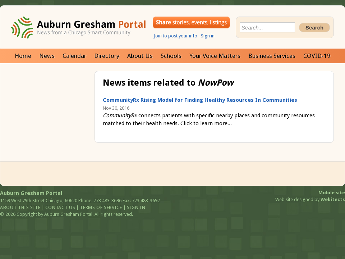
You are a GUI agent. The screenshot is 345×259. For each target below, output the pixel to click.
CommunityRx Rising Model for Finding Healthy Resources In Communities (200, 100)
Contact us (60, 207)
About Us (140, 55)
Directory (106, 55)
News (47, 55)
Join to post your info (175, 35)
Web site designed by (310, 199)
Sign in (208, 35)
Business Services (271, 55)
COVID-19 (316, 55)
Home (23, 55)
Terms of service (101, 207)
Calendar (74, 55)
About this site (20, 207)
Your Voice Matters (214, 55)
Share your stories (191, 22)
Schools (171, 55)
